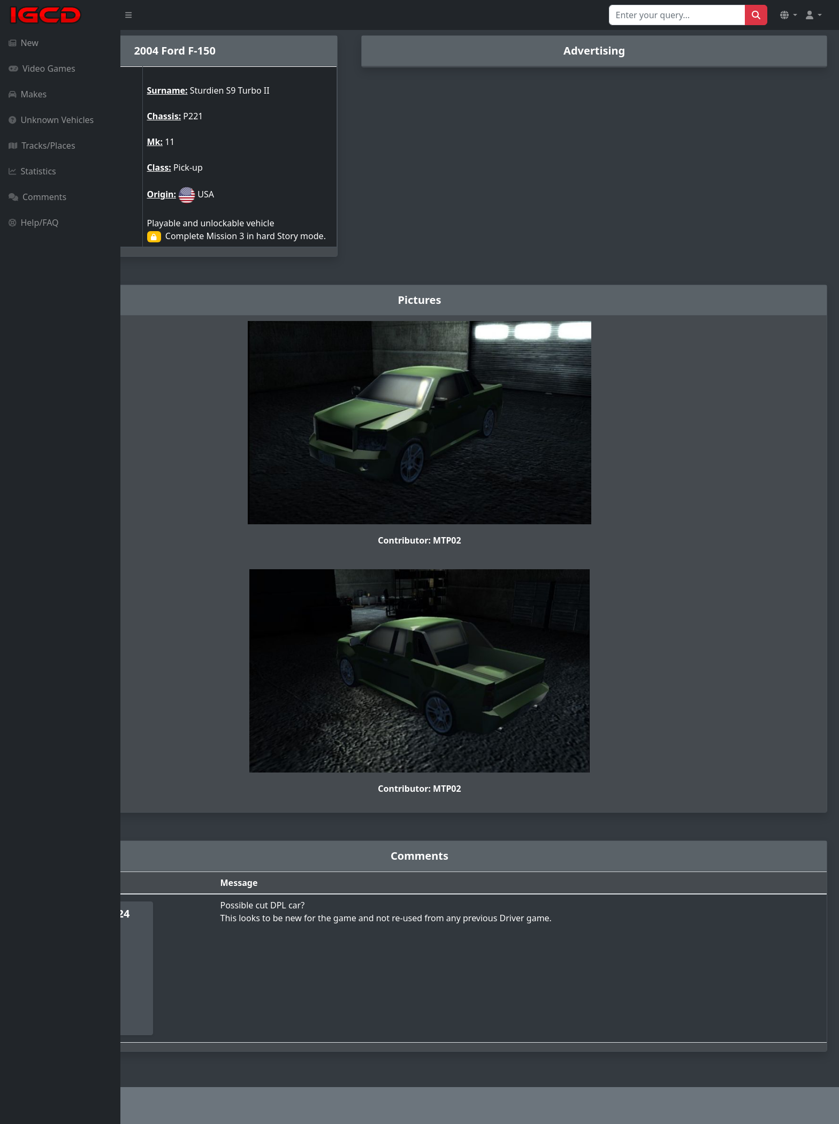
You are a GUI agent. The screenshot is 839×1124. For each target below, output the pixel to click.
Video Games (42, 68)
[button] (789, 15)
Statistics (32, 171)
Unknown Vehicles (51, 120)
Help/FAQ (34, 222)
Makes (28, 94)
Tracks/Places (42, 145)
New (24, 43)
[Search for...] (677, 15)
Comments (37, 197)
